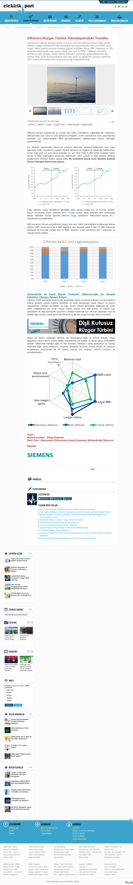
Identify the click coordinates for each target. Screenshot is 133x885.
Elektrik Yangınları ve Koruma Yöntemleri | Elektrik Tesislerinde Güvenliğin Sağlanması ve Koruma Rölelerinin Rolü (74, 516)
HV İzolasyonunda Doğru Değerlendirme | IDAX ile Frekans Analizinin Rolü (68, 538)
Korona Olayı (83, 857)
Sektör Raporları (116, 27)
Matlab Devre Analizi (10, 869)
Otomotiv (10, 690)
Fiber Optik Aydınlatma (87, 847)
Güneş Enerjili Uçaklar (36, 847)
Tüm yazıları (45, 498)
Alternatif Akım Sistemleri (88, 869)
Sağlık (9, 700)
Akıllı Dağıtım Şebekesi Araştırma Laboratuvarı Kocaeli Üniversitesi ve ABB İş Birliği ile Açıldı (75, 512)
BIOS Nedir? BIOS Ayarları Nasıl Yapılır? (18, 756)
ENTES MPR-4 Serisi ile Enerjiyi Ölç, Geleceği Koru (59, 522)
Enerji (9, 693)
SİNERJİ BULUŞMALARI (119, 18)
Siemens (31, 125)
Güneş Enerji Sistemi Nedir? (38, 867)
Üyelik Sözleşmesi (79, 839)
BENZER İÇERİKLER (16, 767)
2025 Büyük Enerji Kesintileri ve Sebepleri (17, 801)
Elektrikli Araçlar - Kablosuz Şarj (90, 852)
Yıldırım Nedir (8, 857)
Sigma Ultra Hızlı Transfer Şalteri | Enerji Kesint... (17, 561)
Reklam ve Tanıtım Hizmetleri (83, 830)
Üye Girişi (122, 2)
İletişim (11, 833)
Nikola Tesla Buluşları (10, 849)
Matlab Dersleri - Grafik (11, 867)
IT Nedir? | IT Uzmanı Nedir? (16, 747)
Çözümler (76, 828)
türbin (81, 136)
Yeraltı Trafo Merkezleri (37, 854)
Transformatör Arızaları (62, 869)
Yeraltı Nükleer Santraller (62, 854)
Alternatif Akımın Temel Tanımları (17, 730)
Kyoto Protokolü (34, 864)
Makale (39, 27)
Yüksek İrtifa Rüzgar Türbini (38, 874)
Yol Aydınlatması (59, 847)
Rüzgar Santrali (73, 125)
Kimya (9, 695)
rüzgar (71, 213)
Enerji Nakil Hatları (110, 872)
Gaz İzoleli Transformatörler (63, 867)
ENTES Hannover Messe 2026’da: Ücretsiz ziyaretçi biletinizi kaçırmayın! (67, 509)
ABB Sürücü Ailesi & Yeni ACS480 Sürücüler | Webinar (11, 666)
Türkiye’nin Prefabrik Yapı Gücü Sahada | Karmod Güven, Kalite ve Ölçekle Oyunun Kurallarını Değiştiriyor (75, 534)
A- (109, 122)
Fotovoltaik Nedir (85, 854)
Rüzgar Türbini (59, 125)
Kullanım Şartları (78, 833)
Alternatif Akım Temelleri (87, 872)
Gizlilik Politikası (78, 836)
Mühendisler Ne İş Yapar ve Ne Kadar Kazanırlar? (18, 739)
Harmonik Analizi (110, 864)
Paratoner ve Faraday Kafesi (114, 869)
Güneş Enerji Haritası (36, 849)
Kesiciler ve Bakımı (86, 864)
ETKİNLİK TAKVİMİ (16, 609)
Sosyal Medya (46, 833)
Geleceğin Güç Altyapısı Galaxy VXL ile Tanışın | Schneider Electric (26, 666)
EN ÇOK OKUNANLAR (16, 714)
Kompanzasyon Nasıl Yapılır (64, 849)
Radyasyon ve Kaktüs (112, 857)
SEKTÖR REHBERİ (49, 18)
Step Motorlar (58, 857)
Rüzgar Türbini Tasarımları (63, 864)
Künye (11, 830)
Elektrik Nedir (109, 849)
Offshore (41, 125)
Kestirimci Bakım (110, 874)
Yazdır (68, 498)
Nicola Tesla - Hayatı (10, 852)
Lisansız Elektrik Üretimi (37, 852)
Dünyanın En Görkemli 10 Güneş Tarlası (11, 636)
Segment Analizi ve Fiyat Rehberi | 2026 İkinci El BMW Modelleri (64, 528)
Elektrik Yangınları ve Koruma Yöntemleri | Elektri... (16, 569)
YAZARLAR (79, 18)
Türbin (49, 125)
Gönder (9, 705)
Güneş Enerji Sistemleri (11, 854)
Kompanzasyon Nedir (61, 852)
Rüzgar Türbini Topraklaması (39, 869)
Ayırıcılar (82, 867)
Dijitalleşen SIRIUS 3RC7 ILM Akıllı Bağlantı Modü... (18, 783)
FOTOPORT (13, 622)
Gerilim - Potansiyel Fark (113, 847)
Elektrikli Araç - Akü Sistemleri (89, 849)
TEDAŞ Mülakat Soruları (113, 854)
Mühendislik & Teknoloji (56, 27)
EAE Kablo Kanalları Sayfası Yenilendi (54, 530)
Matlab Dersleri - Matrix (11, 864)
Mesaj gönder (57, 498)
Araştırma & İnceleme (23, 27)
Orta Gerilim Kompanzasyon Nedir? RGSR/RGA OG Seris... (16, 587)
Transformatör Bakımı (61, 872)
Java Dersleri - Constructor (12, 872)
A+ (113, 121)
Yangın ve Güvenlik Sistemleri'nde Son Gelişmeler (59, 525)
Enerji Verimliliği (110, 867)
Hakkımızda (13, 828)
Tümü (7, 27)
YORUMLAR (36, 479)
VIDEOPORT (13, 651)
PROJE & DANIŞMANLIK (97, 18)
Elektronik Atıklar (34, 857)
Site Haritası (45, 830)
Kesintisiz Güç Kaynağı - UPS (114, 852)
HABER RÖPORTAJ (11, 18)
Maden (9, 698)
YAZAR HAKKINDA (39, 489)
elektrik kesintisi (102, 349)
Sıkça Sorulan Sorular (49, 828)
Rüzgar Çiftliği (87, 125)
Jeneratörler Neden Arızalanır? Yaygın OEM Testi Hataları (61, 520)
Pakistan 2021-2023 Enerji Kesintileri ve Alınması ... (18, 792)
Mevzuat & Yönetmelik (96, 27)
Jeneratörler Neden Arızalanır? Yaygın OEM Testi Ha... (17, 578)
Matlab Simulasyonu (10, 874)
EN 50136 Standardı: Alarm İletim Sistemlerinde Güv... (18, 809)
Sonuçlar (18, 705)
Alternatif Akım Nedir (86, 874)
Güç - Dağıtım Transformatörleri (65, 874)
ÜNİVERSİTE (65, 18)
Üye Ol (112, 2)
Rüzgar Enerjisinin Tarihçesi (38, 872)
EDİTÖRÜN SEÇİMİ (15, 553)
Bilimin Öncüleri (76, 27)
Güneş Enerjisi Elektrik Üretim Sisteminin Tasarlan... (16, 721)
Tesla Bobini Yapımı (10, 847)
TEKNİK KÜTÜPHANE (31, 18)
